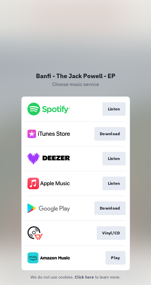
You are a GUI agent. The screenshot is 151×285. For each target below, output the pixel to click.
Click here (84, 277)
